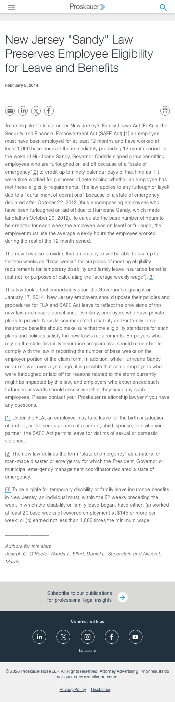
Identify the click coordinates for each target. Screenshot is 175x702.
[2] (35, 172)
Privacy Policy (73, 690)
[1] (126, 134)
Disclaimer (101, 690)
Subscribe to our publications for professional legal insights (79, 597)
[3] (151, 277)
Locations (87, 651)
